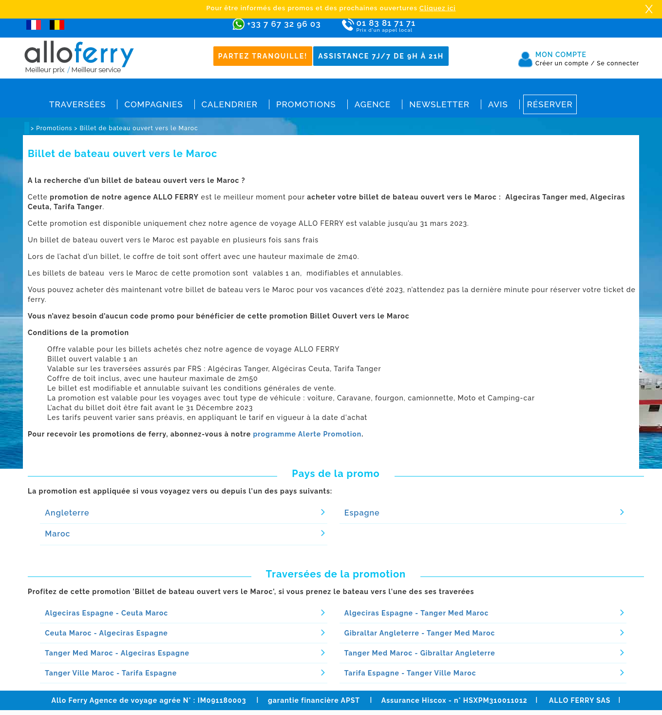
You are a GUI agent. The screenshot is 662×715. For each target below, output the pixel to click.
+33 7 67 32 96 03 (284, 24)
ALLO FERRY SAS (579, 700)
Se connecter (618, 63)
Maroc (57, 533)
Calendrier (230, 104)
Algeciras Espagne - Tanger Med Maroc (416, 613)
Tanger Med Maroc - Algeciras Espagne (117, 653)
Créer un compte (565, 63)
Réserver (550, 104)
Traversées (77, 104)
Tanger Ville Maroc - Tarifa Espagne (111, 673)
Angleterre (67, 512)
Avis (498, 104)
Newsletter (439, 104)
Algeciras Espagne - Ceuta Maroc (106, 613)
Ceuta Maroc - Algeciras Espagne (106, 633)
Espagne (362, 512)
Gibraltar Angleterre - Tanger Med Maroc (419, 633)
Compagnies (153, 104)
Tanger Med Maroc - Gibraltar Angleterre (419, 653)
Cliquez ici (437, 8)
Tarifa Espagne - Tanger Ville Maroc (410, 673)
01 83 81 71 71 (414, 26)
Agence (373, 104)
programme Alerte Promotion (307, 434)
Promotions (306, 104)
